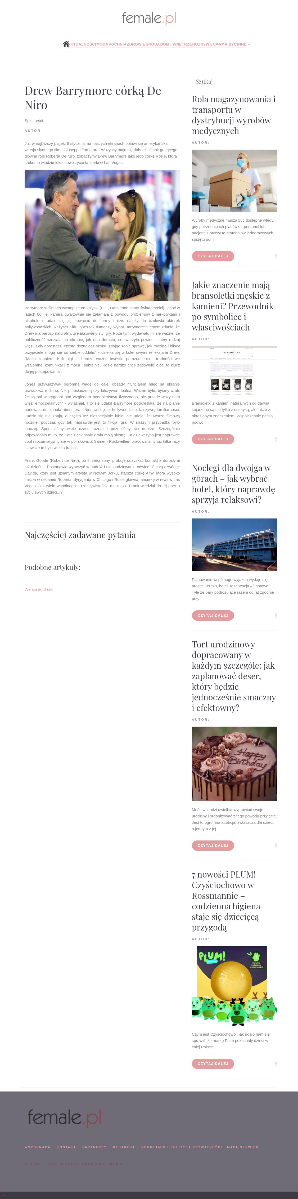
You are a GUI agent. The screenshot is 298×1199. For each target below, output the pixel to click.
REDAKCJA (124, 1147)
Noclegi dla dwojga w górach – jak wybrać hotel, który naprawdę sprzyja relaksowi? (233, 483)
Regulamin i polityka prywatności (181, 1147)
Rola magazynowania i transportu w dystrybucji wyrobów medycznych (234, 114)
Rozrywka (203, 44)
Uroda (153, 44)
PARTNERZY (94, 1147)
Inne (241, 44)
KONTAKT (66, 1147)
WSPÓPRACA (38, 1147)
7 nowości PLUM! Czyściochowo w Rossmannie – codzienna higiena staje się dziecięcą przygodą (226, 900)
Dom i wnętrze (176, 44)
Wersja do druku (39, 589)
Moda (102, 44)
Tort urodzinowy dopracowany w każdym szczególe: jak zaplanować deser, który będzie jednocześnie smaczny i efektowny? (234, 675)
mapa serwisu (243, 1147)
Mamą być (226, 44)
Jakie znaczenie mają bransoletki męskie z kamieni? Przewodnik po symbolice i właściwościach (233, 306)
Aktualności (82, 44)
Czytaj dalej (213, 256)
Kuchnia (118, 44)
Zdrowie (136, 44)
